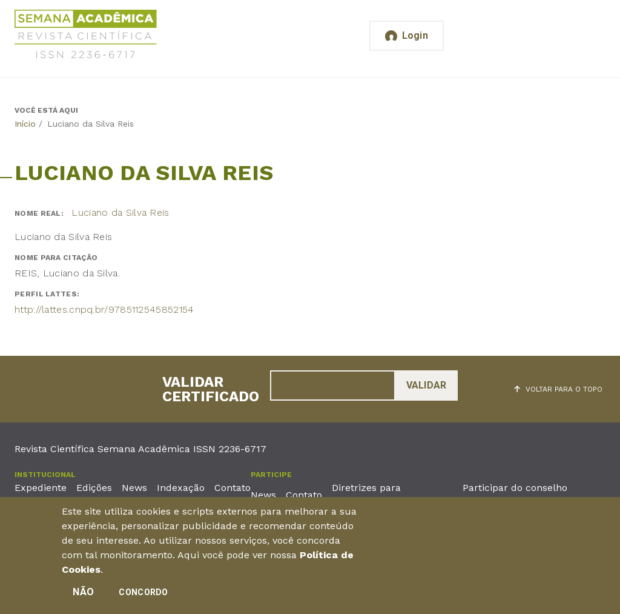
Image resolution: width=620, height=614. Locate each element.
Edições (94, 487)
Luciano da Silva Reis (120, 212)
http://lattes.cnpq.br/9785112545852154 (104, 309)
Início (25, 123)
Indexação (181, 487)
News (134, 487)
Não (83, 595)
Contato (232, 487)
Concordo (143, 596)
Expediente (41, 487)
